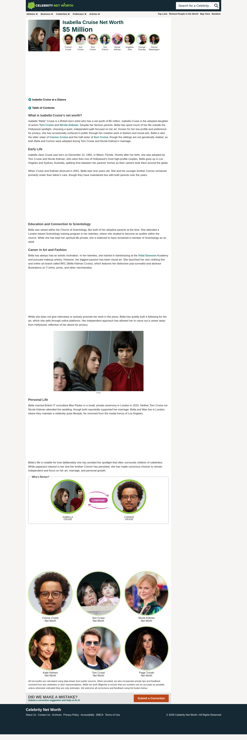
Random (216, 14)
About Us (31, 714)
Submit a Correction (151, 698)
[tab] (98, 100)
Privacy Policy (71, 714)
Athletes (32, 14)
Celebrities (63, 14)
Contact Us (44, 714)
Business (47, 14)
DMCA (99, 714)
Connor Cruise (58, 137)
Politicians (80, 14)
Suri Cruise (101, 137)
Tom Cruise (46, 125)
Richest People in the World (183, 14)
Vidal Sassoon (147, 255)
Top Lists (162, 14)
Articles (94, 14)
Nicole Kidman (69, 125)
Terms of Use (112, 714)
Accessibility (87, 714)
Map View (205, 14)
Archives (57, 714)
